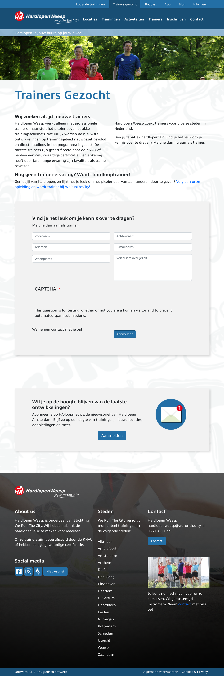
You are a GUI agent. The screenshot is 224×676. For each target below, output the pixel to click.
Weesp (103, 648)
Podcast (151, 4)
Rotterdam (107, 626)
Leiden (103, 612)
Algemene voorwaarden (160, 672)
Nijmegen (106, 619)
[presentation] (61, 301)
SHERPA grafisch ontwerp (48, 672)
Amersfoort (107, 549)
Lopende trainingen (90, 4)
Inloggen (199, 4)
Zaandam (106, 655)
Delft (102, 570)
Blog (182, 4)
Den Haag (106, 577)
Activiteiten (134, 19)
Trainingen (111, 19)
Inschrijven (176, 19)
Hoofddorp (107, 605)
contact (184, 604)
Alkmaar (105, 542)
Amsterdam (107, 556)
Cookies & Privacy (195, 672)
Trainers (155, 19)
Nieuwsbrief (55, 571)
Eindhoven (106, 584)
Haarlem (105, 591)
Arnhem (104, 563)
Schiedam (106, 633)
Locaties (90, 19)
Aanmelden (112, 435)
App (168, 4)
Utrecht (104, 640)
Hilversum (106, 598)
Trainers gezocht (125, 4)
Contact (197, 19)
